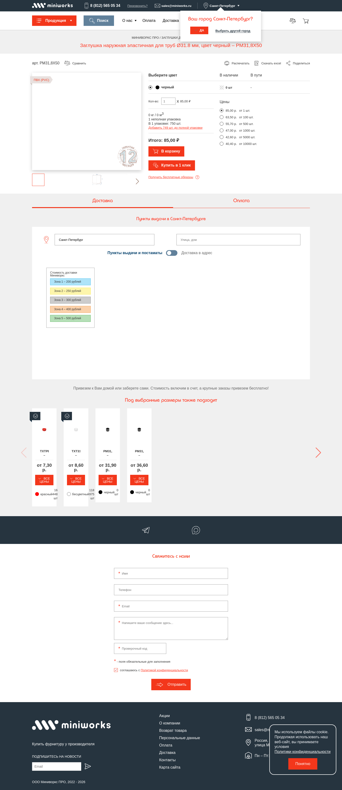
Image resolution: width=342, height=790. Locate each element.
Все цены (64, 476)
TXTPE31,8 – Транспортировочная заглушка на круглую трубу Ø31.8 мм (64, 456)
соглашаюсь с (154, 662)
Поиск (98, 21)
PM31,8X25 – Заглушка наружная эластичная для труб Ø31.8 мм (207, 456)
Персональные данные (179, 730)
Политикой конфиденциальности (164, 662)
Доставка (171, 21)
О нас (127, 21)
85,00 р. (231, 110)
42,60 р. (231, 137)
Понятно (302, 764)
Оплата (149, 21)
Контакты (167, 752)
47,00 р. (231, 130)
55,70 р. (231, 124)
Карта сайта (169, 760)
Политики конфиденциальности (303, 752)
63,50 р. (231, 117)
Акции (164, 708)
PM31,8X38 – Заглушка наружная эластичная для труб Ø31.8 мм (278, 456)
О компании (169, 716)
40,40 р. (231, 144)
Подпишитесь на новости (56, 748)
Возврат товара (173, 723)
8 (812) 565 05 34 (102, 6)
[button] (133, 181)
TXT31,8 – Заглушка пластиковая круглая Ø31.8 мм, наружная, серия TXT (135, 456)
